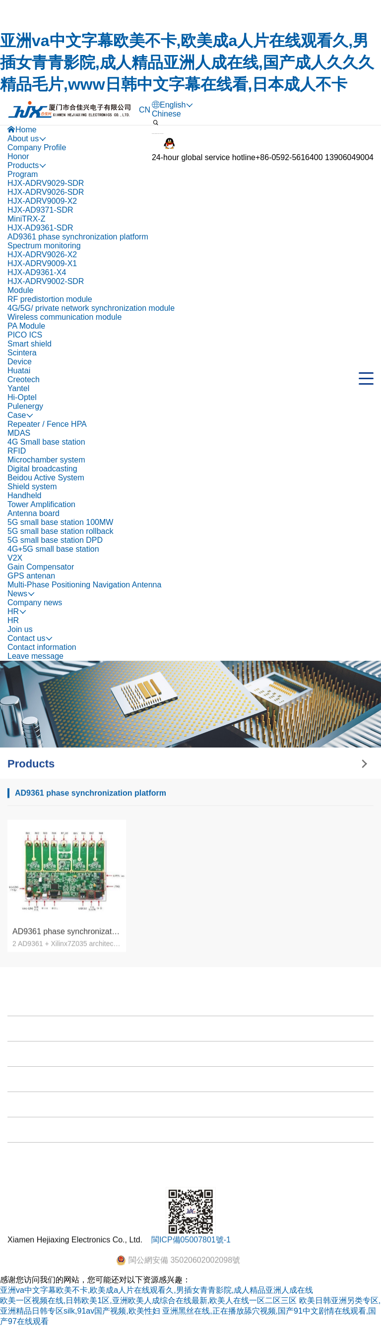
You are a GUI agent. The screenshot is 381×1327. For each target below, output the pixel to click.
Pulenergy (25, 406)
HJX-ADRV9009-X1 (42, 263)
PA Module (26, 326)
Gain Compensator (40, 567)
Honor (18, 156)
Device (19, 361)
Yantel (18, 388)
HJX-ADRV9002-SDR (45, 281)
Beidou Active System (45, 477)
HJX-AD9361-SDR (40, 228)
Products (25, 1162)
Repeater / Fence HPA (47, 424)
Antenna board (33, 513)
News (20, 1213)
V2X (14, 558)
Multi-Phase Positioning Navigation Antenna (84, 584)
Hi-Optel (22, 397)
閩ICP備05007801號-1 (191, 1261)
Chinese (166, 114)
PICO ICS (24, 335)
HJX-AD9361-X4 (36, 272)
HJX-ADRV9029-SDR (45, 183)
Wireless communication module (64, 317)
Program (22, 174)
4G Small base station (46, 442)
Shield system (32, 486)
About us (25, 1137)
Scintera (22, 352)
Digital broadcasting (42, 468)
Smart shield (29, 344)
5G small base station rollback (60, 531)
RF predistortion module (49, 299)
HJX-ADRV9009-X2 (42, 201)
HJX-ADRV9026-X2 (42, 254)
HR (13, 620)
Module (20, 290)
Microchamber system (46, 460)
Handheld (24, 495)
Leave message (35, 656)
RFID (16, 451)
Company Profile (36, 147)
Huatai (18, 370)
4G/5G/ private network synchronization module (91, 308)
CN (144, 110)
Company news (34, 602)
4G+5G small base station (53, 549)
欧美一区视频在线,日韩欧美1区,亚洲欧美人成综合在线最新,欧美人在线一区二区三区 (148, 1300)
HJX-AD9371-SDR (40, 210)
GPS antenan (31, 576)
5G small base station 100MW (60, 522)
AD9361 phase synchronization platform (77, 236)
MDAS (18, 433)
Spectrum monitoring (44, 245)
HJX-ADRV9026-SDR (45, 192)
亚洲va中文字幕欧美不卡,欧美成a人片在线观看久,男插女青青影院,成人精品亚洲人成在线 (156, 1290)
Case (19, 1187)
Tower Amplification (41, 504)
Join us (20, 629)
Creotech (23, 379)
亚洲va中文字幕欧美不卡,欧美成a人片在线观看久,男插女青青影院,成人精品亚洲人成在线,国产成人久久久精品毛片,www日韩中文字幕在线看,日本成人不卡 (187, 62)
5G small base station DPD (55, 540)
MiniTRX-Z (26, 219)
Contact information (41, 647)
